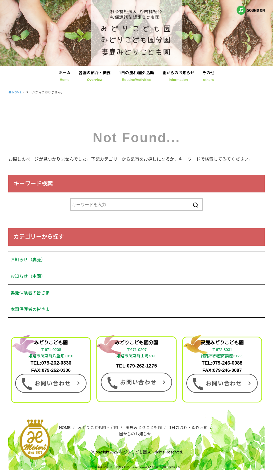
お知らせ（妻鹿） (27, 259)
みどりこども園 (133, 452)
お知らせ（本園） (27, 276)
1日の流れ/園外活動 (136, 76)
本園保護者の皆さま (30, 309)
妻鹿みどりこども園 (144, 427)
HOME (65, 427)
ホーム (65, 76)
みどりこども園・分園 (98, 427)
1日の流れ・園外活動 (188, 427)
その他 (208, 76)
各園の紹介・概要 (95, 76)
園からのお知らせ (178, 76)
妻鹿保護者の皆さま (30, 292)
